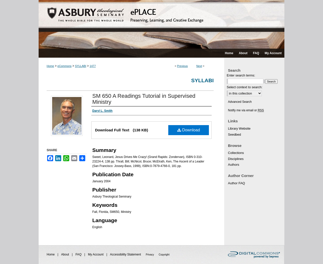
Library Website (239, 128)
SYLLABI (80, 65)
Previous (182, 65)
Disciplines (236, 159)
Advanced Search (240, 102)
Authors (233, 164)
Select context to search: (244, 87)
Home (50, 65)
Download (188, 130)
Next (199, 65)
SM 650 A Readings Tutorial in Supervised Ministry (143, 99)
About (65, 254)
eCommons (64, 65)
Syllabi (202, 80)
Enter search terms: (241, 75)
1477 (93, 65)
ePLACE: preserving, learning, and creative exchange (161, 24)
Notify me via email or (246, 110)
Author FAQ (236, 183)
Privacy (150, 254)
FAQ (78, 254)
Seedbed (234, 134)
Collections (236, 153)
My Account (96, 254)
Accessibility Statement (126, 254)
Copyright (164, 254)
